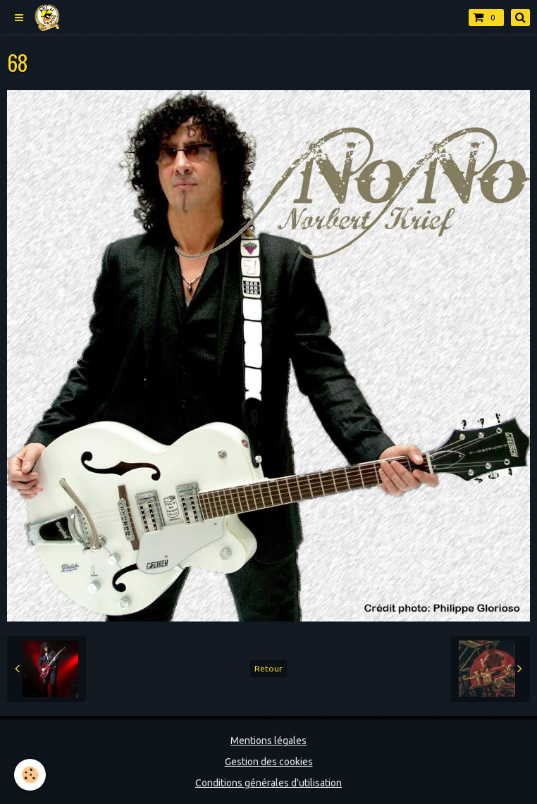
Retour (268, 668)
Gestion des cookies (269, 761)
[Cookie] (30, 775)
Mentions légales (268, 740)
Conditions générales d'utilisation (268, 782)
